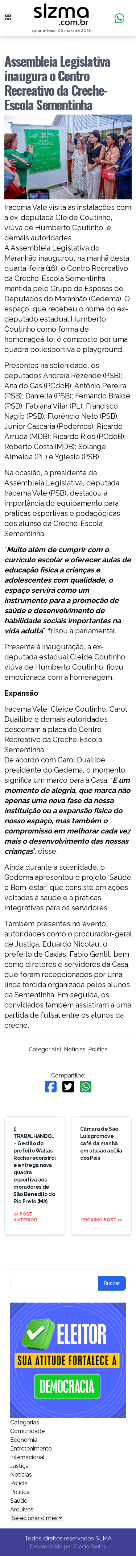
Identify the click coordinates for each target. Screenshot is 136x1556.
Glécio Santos (90, 1546)
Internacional (27, 1457)
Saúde (18, 1500)
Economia (23, 1439)
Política (98, 1049)
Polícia (19, 1483)
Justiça (19, 1465)
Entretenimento (31, 1448)
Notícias (75, 1049)
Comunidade (27, 1431)
